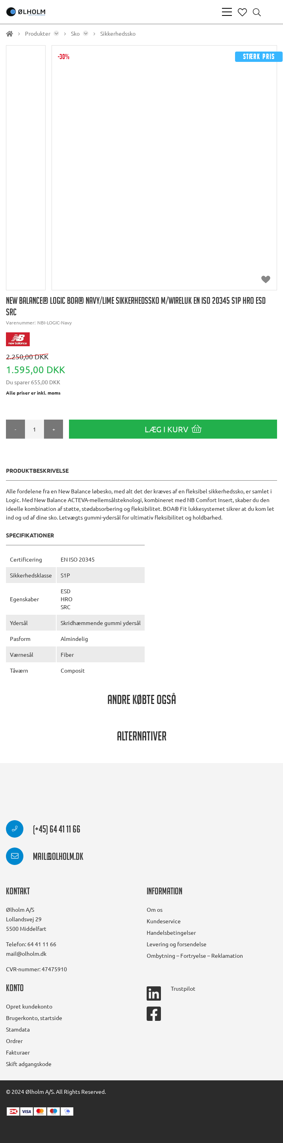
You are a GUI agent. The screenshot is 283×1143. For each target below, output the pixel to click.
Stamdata (18, 1029)
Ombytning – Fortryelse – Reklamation (195, 955)
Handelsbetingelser (171, 932)
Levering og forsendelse (177, 943)
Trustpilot (183, 988)
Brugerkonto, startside (34, 1017)
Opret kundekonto (29, 1006)
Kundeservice (164, 920)
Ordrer (14, 1040)
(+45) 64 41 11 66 (43, 830)
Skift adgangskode (29, 1063)
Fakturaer (18, 1052)
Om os (155, 909)
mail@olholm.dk (44, 858)
